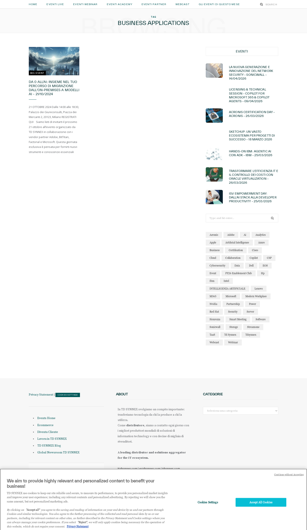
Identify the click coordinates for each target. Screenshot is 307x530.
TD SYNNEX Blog (49, 446)
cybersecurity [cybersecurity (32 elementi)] (217, 265)
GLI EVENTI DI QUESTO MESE (219, 4)
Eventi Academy (119, 4)
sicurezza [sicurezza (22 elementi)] (215, 319)
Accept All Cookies (260, 507)
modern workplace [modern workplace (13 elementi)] (256, 296)
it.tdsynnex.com (127, 468)
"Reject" (82, 527)
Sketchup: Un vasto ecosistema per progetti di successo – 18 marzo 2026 (252, 135)
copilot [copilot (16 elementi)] (254, 257)
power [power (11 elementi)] (252, 304)
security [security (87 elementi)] (232, 311)
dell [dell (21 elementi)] (251, 265)
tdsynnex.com (171, 468)
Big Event (37, 72)
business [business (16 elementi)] (215, 250)
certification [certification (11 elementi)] (236, 250)
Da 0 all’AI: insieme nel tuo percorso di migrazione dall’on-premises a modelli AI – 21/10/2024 (54, 88)
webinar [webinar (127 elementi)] (233, 342)
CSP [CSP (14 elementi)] (269, 257)
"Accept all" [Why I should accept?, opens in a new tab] (33, 514)
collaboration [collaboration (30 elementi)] (232, 257)
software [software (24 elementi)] (261, 319)
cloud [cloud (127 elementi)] (213, 257)
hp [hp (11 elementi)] (263, 273)
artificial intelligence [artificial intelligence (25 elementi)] (237, 242)
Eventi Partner (154, 4)
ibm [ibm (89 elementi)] (212, 280)
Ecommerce (45, 425)
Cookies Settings (68, 395)
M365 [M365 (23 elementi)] (213, 296)
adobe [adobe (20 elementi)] (231, 234)
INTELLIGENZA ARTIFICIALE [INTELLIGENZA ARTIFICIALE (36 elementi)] (227, 288)
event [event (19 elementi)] (213, 273)
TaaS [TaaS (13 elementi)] (212, 334)
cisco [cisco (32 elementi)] (255, 250)
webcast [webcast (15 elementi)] (214, 342)
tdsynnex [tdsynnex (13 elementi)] (250, 334)
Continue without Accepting (289, 479)
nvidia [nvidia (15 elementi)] (213, 304)
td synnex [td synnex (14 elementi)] (230, 334)
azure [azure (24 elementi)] (261, 242)
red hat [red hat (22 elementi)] (214, 311)
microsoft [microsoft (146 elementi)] (231, 296)
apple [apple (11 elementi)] (213, 242)
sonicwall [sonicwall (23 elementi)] (215, 327)
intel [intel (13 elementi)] (226, 280)
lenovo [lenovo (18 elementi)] (259, 288)
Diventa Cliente (47, 432)
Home (33, 4)
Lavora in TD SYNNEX (52, 439)
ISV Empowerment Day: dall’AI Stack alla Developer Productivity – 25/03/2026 (253, 197)
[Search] (261, 4)
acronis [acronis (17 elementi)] (214, 234)
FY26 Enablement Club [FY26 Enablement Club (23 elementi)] (238, 273)
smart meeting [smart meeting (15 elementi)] (237, 319)
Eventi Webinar (85, 4)
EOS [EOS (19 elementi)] (265, 265)
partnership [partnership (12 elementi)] (233, 304)
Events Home (46, 418)
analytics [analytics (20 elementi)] (260, 234)
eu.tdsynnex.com (149, 468)
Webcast (182, 4)
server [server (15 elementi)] (250, 311)
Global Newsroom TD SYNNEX (58, 452)
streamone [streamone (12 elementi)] (253, 327)
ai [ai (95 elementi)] (245, 234)
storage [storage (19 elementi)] (233, 327)
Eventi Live (55, 4)
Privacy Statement (41, 395)
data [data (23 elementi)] (237, 265)
